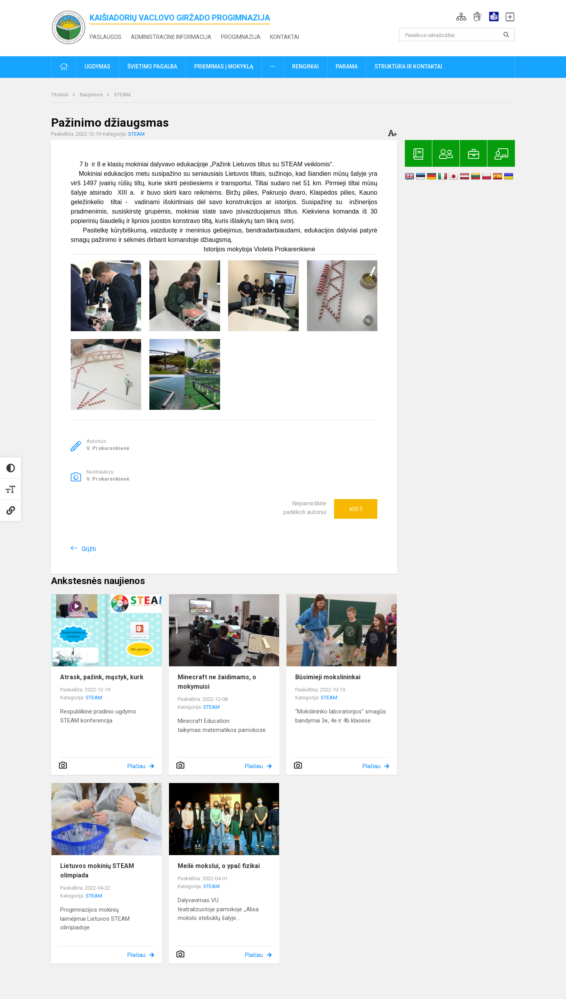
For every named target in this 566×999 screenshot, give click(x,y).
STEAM (122, 95)
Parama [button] (347, 66)
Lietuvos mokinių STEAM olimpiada (97, 870)
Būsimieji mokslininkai (327, 677)
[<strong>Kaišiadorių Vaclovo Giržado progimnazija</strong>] (70, 26)
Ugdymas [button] (97, 66)
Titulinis (60, 95)
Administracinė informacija (171, 37)
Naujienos (92, 95)
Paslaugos (105, 37)
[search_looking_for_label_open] (506, 34)
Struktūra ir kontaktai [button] (408, 66)
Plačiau (136, 766)
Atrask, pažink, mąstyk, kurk (101, 677)
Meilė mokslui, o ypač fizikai (219, 866)
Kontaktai (284, 37)
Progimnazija (241, 37)
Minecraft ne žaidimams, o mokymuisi (217, 681)
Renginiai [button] (305, 66)
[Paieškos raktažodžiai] (457, 34)
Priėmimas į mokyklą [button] (223, 66)
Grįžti (89, 549)
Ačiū (355, 509)
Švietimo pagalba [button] (152, 66)
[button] (461, 16)
